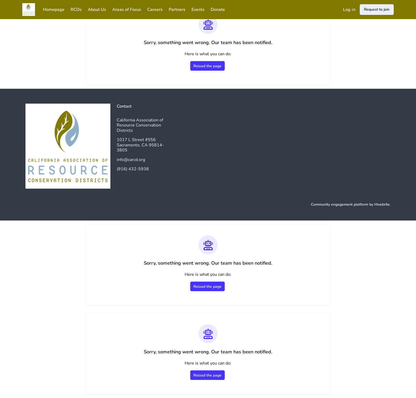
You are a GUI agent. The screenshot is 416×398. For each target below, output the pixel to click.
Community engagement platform (339, 204)
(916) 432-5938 (133, 169)
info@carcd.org (131, 160)
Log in (349, 9)
